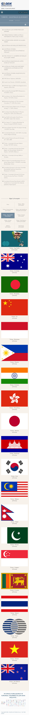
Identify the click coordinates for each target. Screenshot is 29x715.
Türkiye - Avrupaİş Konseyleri (7, 221)
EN (21, 12)
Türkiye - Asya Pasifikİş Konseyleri (8, 215)
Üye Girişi (25, 12)
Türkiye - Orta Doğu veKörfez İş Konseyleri (21, 221)
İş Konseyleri (17, 20)
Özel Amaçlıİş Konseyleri (21, 226)
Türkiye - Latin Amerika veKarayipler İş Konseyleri (21, 210)
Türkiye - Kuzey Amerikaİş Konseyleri (8, 210)
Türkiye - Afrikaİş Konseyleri (21, 204)
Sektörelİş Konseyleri (8, 226)
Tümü (8, 204)
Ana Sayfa (11, 20)
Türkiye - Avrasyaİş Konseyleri (21, 215)
